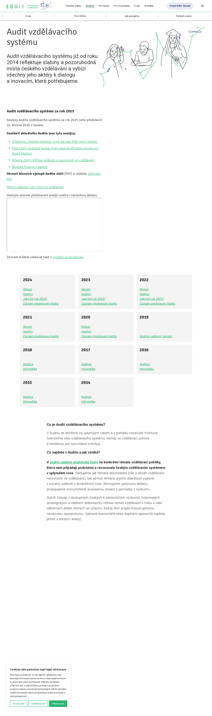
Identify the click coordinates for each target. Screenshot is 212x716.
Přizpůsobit (18, 703)
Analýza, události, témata (156, 336)
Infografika (30, 369)
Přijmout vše (58, 703)
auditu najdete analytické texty (74, 462)
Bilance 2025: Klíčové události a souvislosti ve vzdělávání (53, 160)
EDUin (11, 562)
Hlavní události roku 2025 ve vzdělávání (35, 187)
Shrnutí (27, 289)
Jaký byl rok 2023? (93, 299)
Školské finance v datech (30, 167)
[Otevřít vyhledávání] (202, 6)
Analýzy (28, 294)
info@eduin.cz (80, 596)
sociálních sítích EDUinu (28, 596)
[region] (38, 687)
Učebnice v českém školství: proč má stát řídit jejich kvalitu (54, 142)
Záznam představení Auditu (41, 303)
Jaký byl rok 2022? (152, 299)
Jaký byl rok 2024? (35, 299)
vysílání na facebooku (68, 257)
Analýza (28, 364)
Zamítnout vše (38, 703)
